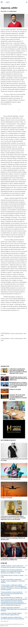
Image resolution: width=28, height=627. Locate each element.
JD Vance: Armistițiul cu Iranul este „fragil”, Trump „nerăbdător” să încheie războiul (13, 581)
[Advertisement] (14, 353)
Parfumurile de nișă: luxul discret (10, 479)
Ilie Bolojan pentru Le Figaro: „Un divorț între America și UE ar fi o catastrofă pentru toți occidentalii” (18, 385)
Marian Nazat (13, 11)
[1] (24, 91)
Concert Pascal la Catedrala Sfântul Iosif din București (13, 538)
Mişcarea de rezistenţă (14, 2)
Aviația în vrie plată (15, 389)
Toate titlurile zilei (4, 621)
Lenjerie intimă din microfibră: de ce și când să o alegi (14, 459)
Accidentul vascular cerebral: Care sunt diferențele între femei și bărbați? (12, 618)
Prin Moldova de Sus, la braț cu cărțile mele (12, 576)
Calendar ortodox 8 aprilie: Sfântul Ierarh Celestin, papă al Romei (11, 614)
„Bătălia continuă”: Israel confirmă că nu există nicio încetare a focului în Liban (13, 566)
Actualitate (12, 440)
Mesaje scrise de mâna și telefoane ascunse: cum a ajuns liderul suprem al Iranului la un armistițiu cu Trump (12, 571)
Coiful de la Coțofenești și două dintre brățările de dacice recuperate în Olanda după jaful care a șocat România (14, 371)
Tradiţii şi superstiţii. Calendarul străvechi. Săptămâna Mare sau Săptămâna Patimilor (14, 609)
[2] (20, 293)
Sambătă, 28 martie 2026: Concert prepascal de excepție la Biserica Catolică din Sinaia (18, 397)
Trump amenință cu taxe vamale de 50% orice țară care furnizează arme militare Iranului (12, 593)
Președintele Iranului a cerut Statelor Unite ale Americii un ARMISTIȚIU (18, 378)
